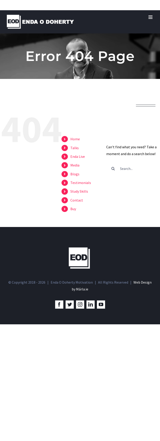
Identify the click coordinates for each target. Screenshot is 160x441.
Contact (76, 200)
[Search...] (132, 168)
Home (75, 139)
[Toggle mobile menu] (150, 17)
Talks (74, 148)
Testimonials (80, 182)
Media (74, 165)
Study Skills (79, 191)
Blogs (74, 174)
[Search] (113, 168)
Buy (73, 209)
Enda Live (77, 156)
